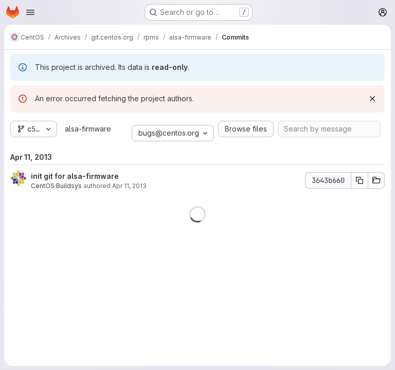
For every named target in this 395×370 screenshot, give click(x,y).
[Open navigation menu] (30, 12)
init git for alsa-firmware (75, 176)
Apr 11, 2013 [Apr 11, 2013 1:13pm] (129, 186)
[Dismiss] (372, 98)
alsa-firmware (88, 128)
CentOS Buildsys (56, 186)
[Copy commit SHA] (359, 180)
